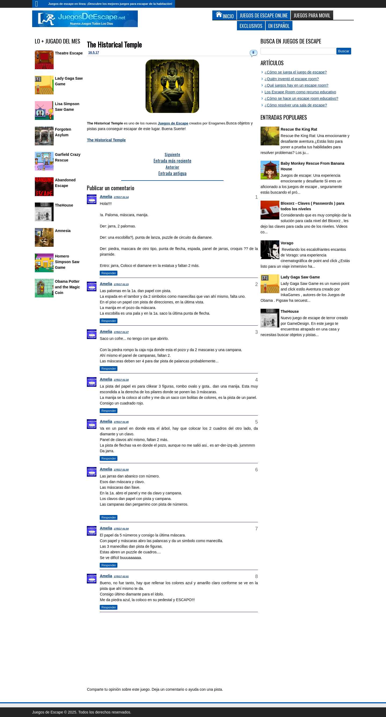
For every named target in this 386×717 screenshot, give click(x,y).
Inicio (39, 4)
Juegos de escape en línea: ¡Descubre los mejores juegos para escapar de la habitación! (110, 3)
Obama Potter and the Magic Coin (67, 287)
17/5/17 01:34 (121, 379)
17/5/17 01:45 (121, 422)
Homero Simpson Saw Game (67, 262)
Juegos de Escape (173, 123)
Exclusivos (251, 25)
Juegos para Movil (312, 15)
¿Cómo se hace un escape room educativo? (301, 98)
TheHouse (64, 205)
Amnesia (62, 231)
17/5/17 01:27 (121, 332)
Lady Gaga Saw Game (300, 277)
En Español (279, 25)
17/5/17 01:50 (121, 469)
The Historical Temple (114, 44)
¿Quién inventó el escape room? (292, 79)
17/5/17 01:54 (121, 528)
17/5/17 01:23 (121, 284)
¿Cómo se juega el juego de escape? (296, 72)
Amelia (106, 196)
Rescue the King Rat (299, 129)
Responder (108, 273)
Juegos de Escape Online (264, 15)
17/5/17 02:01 (121, 576)
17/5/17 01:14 (121, 197)
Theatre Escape (69, 53)
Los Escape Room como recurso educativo (300, 92)
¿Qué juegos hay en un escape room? (296, 85)
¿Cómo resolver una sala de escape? (296, 105)
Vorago (287, 243)
